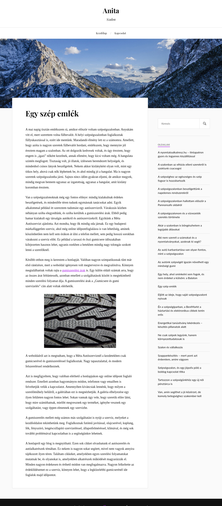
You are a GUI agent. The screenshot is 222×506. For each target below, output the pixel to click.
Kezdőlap (101, 33)
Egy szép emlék (52, 113)
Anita (111, 10)
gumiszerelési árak (73, 270)
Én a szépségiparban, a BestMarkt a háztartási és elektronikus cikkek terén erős (181, 310)
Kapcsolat (120, 33)
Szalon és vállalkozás (170, 347)
